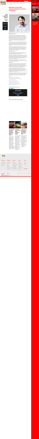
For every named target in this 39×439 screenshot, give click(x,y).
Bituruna (14, 162)
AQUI (10, 40)
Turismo (22, 13)
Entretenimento (21, 3)
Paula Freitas (14, 165)
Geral (24, 3)
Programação (3, 162)
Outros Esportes (20, 167)
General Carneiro (15, 164)
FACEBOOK (10, 84)
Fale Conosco (3, 165)
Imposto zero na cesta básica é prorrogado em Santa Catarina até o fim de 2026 (24, 132)
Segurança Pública (11, 4)
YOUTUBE (17, 84)
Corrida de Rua (20, 164)
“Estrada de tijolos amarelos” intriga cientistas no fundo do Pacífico (18, 132)
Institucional (3, 160)
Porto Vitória (14, 167)
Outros (25, 162)
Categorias (8, 160)
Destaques (25, 168)
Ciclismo (19, 163)
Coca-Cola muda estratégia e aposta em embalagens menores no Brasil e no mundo (11, 132)
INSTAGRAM (13, 84)
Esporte (17, 3)
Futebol (19, 165)
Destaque (17, 13)
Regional (8, 3)
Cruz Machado (15, 163)
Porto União (14, 166)
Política (14, 3)
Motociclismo (20, 166)
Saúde (25, 163)
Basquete (19, 162)
